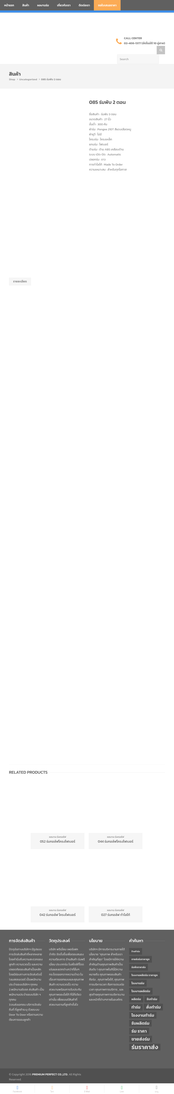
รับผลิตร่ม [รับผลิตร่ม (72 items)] (140, 1014)
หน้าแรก (9, 5)
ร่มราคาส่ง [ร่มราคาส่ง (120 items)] (144, 1038)
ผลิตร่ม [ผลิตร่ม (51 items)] (136, 990)
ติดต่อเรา (84, 5)
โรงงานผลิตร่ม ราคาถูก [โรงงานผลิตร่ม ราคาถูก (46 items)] (144, 967)
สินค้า (25, 5)
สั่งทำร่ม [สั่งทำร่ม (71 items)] (153, 998)
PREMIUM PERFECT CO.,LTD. (50, 1066)
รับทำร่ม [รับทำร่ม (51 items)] (152, 990)
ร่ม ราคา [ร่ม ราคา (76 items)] (139, 1022)
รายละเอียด (20, 273)
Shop (12, 71)
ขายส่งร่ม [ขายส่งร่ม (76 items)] (140, 1030)
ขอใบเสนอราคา (107, 5)
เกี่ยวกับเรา (64, 5)
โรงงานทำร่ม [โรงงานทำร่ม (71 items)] (142, 1006)
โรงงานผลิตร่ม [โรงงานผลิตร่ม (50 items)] (140, 982)
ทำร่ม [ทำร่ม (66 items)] (135, 999)
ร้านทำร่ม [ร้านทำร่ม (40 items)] (135, 943)
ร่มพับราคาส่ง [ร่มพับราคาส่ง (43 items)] (138, 959)
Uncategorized (28, 71)
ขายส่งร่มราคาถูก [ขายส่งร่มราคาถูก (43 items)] (140, 951)
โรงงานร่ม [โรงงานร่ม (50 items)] (137, 974)
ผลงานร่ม (43, 5)
